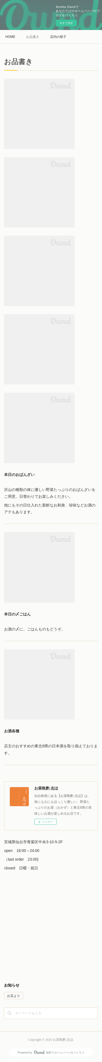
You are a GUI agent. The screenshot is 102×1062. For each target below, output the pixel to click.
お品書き (32, 37)
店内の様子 (58, 37)
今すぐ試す (66, 23)
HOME (10, 37)
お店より (13, 996)
